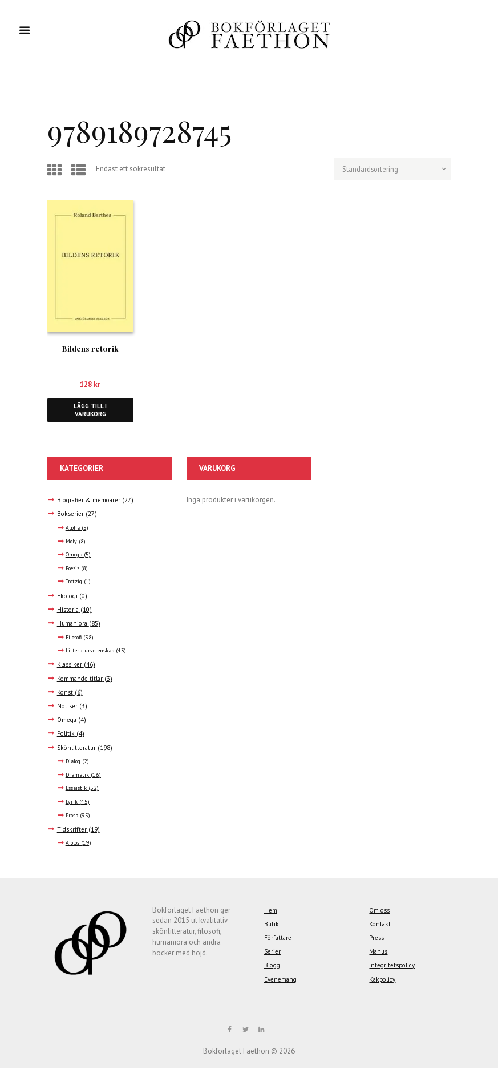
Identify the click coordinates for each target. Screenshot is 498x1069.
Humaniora (72, 624)
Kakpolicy (383, 979)
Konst (65, 692)
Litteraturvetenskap (91, 651)
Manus (378, 952)
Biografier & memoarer (90, 501)
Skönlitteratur (77, 748)
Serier (273, 952)
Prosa (73, 816)
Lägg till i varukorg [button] (90, 409)
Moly (72, 542)
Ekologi (68, 596)
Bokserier (71, 514)
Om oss (380, 910)
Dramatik (78, 775)
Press (376, 938)
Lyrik (72, 802)
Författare (278, 938)
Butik (272, 924)
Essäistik (77, 789)
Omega (75, 555)
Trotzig (74, 582)
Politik (66, 734)
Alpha (73, 529)
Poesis (73, 568)
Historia (68, 610)
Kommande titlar (80, 679)
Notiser (68, 707)
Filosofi (74, 638)
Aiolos (73, 844)
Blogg (273, 966)
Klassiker (70, 665)
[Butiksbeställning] (391, 169)
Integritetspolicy (393, 966)
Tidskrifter (72, 829)
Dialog (74, 762)
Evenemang (281, 979)
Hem (271, 910)
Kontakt (380, 924)
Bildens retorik (90, 348)
